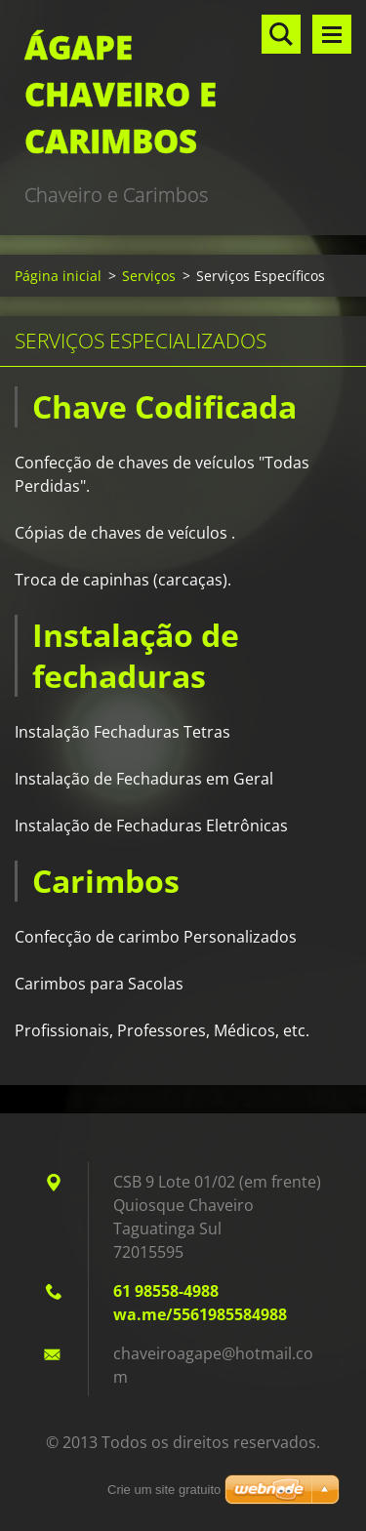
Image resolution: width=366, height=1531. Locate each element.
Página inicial (58, 275)
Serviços (149, 275)
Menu (331, 34)
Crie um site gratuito (164, 1489)
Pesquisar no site (281, 34)
